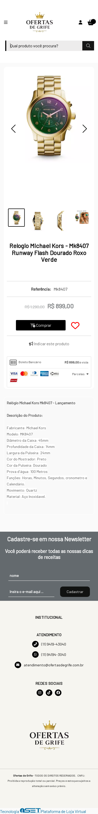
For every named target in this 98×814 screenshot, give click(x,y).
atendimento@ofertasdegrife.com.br (49, 665)
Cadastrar (75, 591)
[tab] (49, 362)
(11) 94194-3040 (49, 654)
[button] (13, 129)
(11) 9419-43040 (49, 644)
